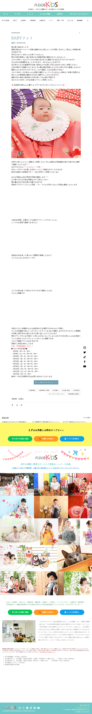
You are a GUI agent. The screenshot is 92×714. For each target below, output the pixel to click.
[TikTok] (31, 708)
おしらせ (70, 20)
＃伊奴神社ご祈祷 (43, 390)
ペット (51, 20)
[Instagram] (84, 347)
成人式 (56, 468)
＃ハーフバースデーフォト (57, 394)
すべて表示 (87, 417)
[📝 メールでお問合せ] (72, 439)
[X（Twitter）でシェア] (17, 405)
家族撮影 (80, 20)
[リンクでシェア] (21, 405)
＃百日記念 (76, 390)
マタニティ (76, 468)
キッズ (68, 468)
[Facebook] (84, 361)
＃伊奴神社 (32, 390)
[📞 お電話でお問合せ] (46, 439)
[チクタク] (84, 357)
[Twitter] (84, 352)
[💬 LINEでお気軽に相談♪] (20, 439)
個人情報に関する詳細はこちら (47, 652)
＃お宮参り (55, 390)
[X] (23, 708)
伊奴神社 (33, 20)
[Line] (27, 708)
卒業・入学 (60, 20)
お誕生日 (42, 20)
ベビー (62, 468)
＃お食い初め (66, 390)
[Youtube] (38, 708)
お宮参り (23, 20)
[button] (88, 20)
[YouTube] (84, 366)
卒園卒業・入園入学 (32, 468)
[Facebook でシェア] (12, 405)
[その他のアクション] (79, 33)
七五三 (15, 20)
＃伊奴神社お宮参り (74, 394)
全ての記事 (5, 20)
